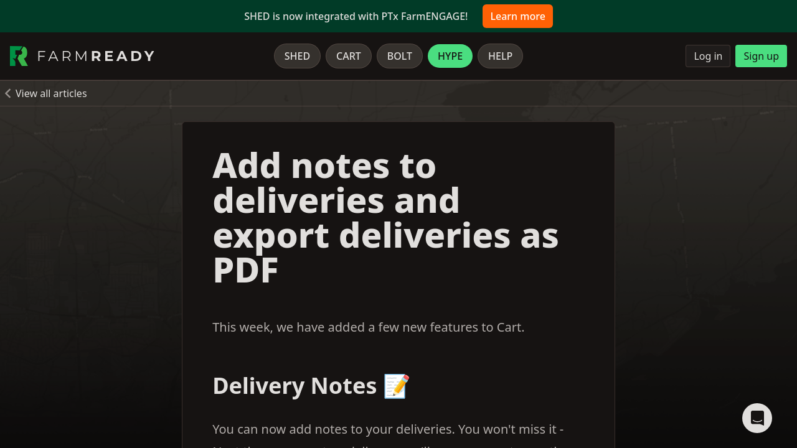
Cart (348, 56)
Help (500, 56)
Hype (450, 56)
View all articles (51, 93)
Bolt (399, 56)
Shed (297, 56)
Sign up (761, 56)
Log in (708, 56)
